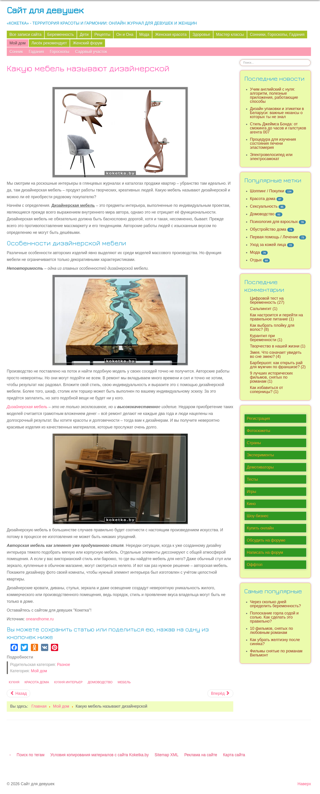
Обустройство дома (268, 229)
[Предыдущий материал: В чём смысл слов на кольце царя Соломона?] (18, 693)
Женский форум (87, 43)
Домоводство (100, 682)
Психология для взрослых (274, 221)
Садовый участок (91, 51)
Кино (251, 504)
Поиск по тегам (30, 755)
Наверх (304, 784)
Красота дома (37, 682)
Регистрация (258, 418)
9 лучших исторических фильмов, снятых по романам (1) (271, 377)
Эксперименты (260, 455)
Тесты (252, 479)
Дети (84, 34)
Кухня (14, 682)
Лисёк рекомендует (49, 43)
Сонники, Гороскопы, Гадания (277, 34)
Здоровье (201, 34)
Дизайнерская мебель (27, 407)
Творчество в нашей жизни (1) (277, 346)
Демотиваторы (260, 467)
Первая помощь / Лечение (274, 237)
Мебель (124, 682)
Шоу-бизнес (258, 516)
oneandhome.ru (40, 619)
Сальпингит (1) (263, 308)
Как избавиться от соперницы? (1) (266, 389)
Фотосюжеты (258, 430)
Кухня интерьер (68, 682)
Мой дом (17, 43)
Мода (144, 34)
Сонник (16, 51)
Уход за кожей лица (268, 244)
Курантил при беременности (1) (266, 338)
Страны (254, 443)
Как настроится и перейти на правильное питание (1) (276, 317)
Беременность (60, 34)
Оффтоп (254, 564)
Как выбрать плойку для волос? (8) (272, 327)
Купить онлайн (260, 528)
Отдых (256, 260)
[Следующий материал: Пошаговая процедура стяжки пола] (220, 693)
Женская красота (171, 34)
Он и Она (124, 34)
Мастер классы (230, 34)
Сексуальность (264, 206)
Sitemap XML (166, 755)
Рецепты (102, 34)
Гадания (36, 51)
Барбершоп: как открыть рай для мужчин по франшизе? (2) (278, 365)
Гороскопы (59, 51)
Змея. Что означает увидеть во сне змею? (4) (276, 354)
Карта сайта (234, 755)
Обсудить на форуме (266, 540)
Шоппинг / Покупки (267, 191)
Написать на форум (265, 552)
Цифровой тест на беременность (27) (267, 300)
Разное (63, 664)
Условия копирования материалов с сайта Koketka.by (99, 755)
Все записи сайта (25, 34)
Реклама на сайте (200, 755)
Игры (251, 491)
